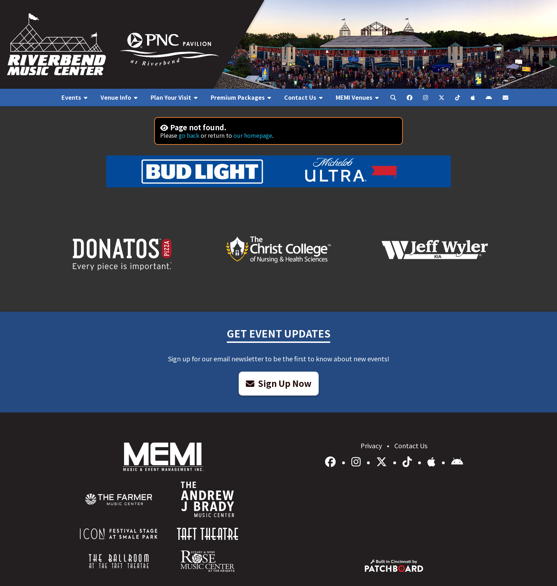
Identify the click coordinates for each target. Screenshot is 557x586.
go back (189, 135)
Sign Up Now (279, 383)
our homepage (252, 135)
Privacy (372, 445)
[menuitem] (74, 97)
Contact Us (410, 445)
